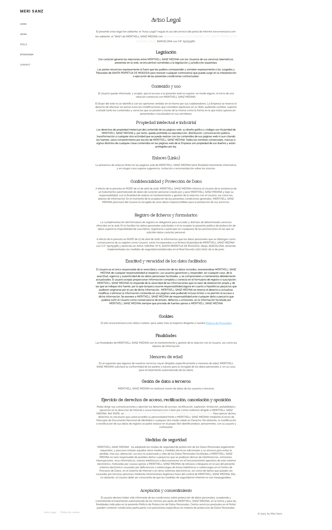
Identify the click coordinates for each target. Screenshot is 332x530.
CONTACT (25, 65)
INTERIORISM (26, 54)
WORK (23, 34)
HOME (23, 24)
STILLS (23, 44)
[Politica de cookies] (70, 512)
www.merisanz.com (224, 31)
